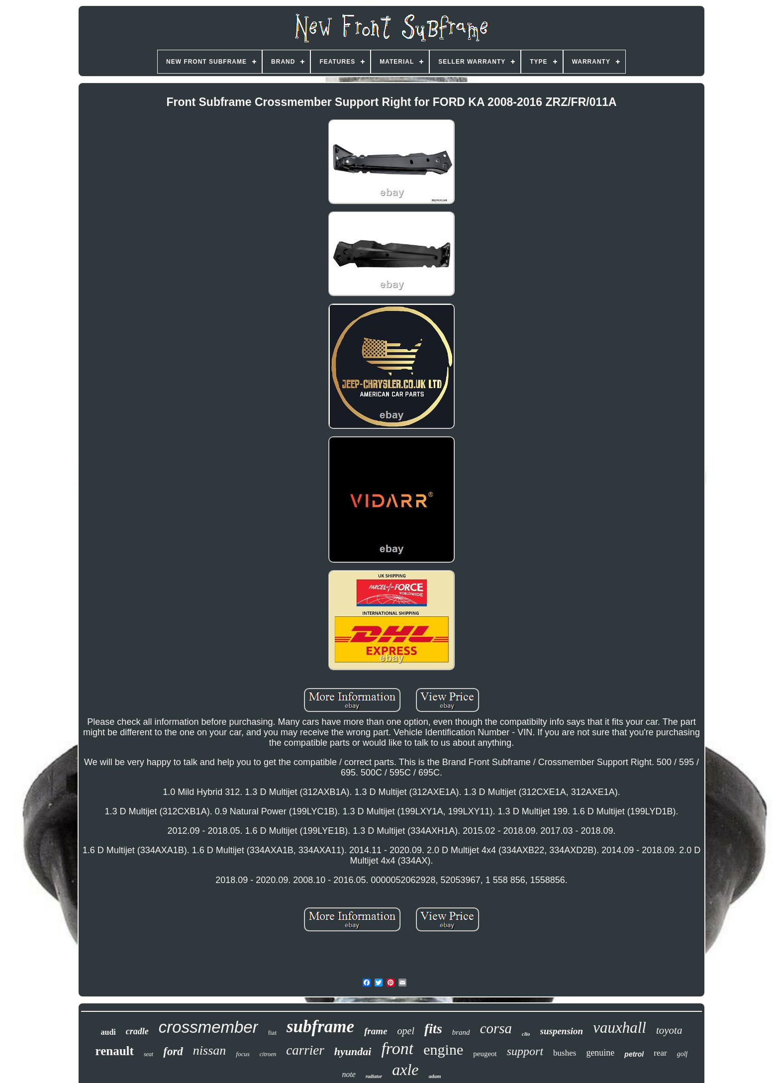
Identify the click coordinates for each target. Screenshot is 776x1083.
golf (682, 1054)
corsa (496, 1028)
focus (242, 1054)
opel (405, 1030)
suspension (561, 1031)
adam (435, 1076)
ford (173, 1051)
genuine (600, 1053)
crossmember (208, 1027)
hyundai (353, 1051)
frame (375, 1031)
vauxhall (619, 1027)
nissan (209, 1050)
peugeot (484, 1054)
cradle (137, 1031)
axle (405, 1070)
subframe (320, 1026)
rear (660, 1053)
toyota (669, 1030)
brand (461, 1032)
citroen (268, 1054)
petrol (634, 1054)
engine (443, 1049)
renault (115, 1051)
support (525, 1051)
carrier (305, 1050)
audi (108, 1032)
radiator (374, 1076)
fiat (272, 1032)
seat (148, 1054)
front (397, 1048)
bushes (564, 1053)
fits (433, 1028)
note (349, 1074)
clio (526, 1034)
